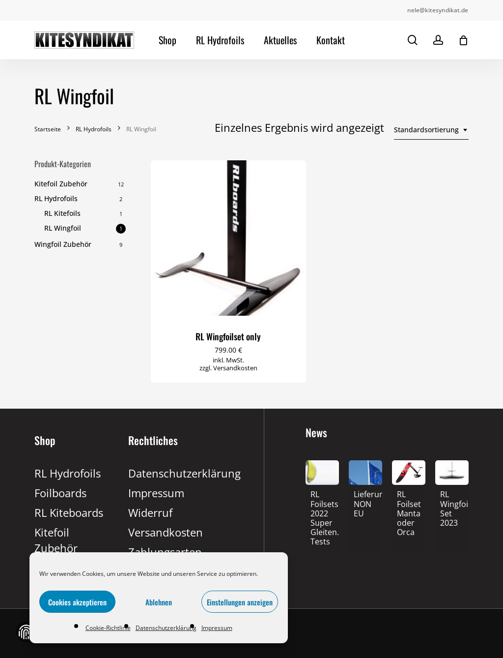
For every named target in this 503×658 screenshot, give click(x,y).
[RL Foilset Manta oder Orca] (408, 514)
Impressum (216, 628)
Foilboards (60, 492)
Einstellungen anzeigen (240, 602)
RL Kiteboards (68, 512)
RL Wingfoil (62, 228)
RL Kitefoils (62, 213)
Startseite (47, 129)
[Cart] (463, 40)
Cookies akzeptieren (77, 602)
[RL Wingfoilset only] (228, 238)
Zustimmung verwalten (26, 632)
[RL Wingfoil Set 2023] (452, 509)
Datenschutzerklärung (166, 628)
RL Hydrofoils (94, 129)
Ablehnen (158, 602)
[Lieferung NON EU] (365, 504)
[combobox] (431, 130)
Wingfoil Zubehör (62, 244)
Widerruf (150, 512)
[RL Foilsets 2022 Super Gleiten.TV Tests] (322, 519)
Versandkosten (235, 367)
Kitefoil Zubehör (60, 183)
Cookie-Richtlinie (108, 628)
